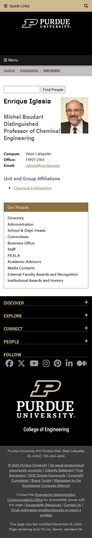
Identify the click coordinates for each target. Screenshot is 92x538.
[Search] (86, 6)
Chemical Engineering (32, 188)
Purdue (9, 70)
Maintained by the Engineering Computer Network (51, 483)
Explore (13, 315)
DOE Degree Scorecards (46, 475)
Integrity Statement (59, 469)
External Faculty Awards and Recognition (43, 274)
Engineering (29, 70)
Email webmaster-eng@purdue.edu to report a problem (46, 512)
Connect (13, 328)
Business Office (21, 243)
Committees (18, 236)
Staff (11, 249)
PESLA (14, 255)
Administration (20, 224)
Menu (11, 60)
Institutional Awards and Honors (35, 280)
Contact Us (72, 504)
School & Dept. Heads (27, 230)
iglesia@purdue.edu (43, 165)
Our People (51, 70)
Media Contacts (21, 268)
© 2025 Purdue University (27, 464)
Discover (14, 302)
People (11, 341)
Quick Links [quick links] (17, 6)
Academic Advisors (24, 261)
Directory (16, 218)
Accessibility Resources (43, 504)
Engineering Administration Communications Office (41, 497)
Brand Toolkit (41, 480)
